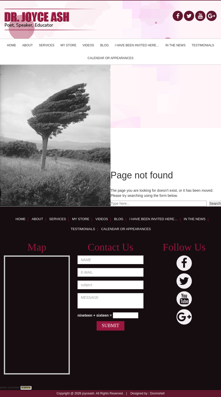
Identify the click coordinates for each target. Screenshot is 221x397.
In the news (175, 45)
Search (215, 203)
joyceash (88, 393)
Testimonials (203, 45)
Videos (88, 45)
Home (11, 45)
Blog (104, 45)
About (27, 45)
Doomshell (157, 393)
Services (46, 45)
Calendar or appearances (110, 58)
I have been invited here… (137, 45)
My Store (68, 45)
